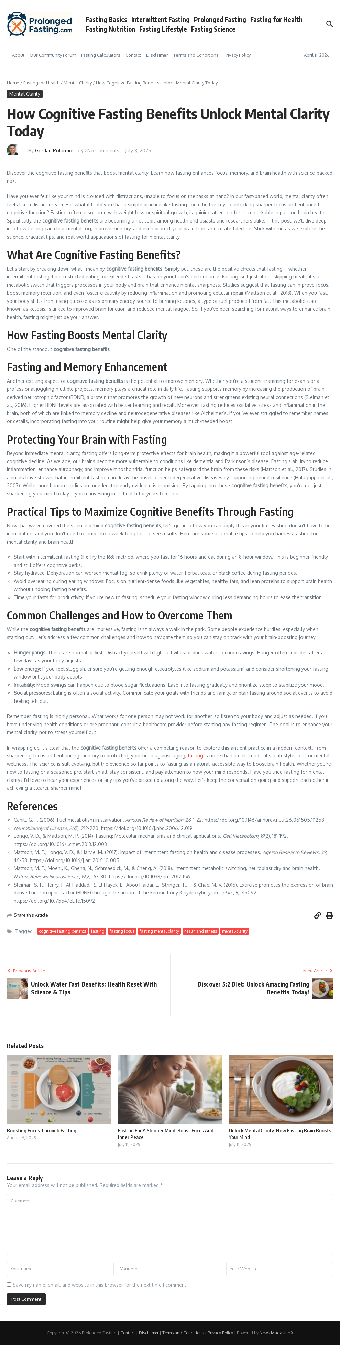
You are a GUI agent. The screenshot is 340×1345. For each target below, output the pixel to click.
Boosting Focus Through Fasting (41, 1130)
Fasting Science (213, 29)
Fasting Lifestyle (163, 29)
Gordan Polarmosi (55, 150)
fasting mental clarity (159, 931)
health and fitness (200, 931)
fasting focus (122, 931)
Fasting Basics (106, 19)
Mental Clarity (78, 83)
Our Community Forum (53, 55)
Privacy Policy (237, 55)
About (18, 55)
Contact (133, 55)
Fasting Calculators (100, 55)
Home (13, 83)
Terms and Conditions (196, 55)
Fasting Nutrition (110, 29)
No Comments (103, 150)
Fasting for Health (276, 19)
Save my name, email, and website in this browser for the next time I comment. (100, 1285)
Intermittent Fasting (160, 19)
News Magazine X (276, 1332)
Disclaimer (157, 55)
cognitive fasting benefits (62, 931)
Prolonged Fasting (220, 19)
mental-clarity (235, 931)
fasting (195, 756)
